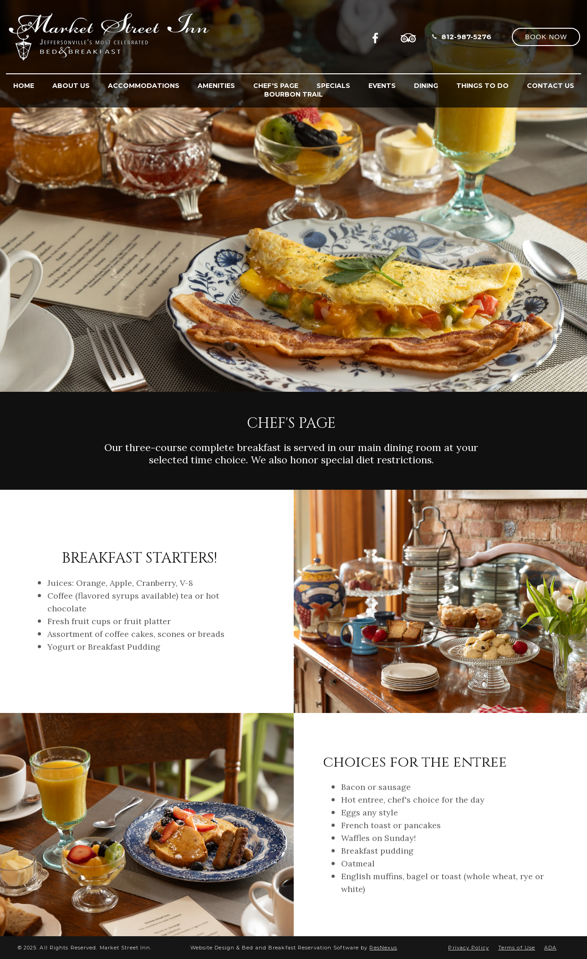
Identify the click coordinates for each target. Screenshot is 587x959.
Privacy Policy (468, 947)
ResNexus (383, 947)
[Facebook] (378, 36)
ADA (550, 947)
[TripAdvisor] (408, 36)
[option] (293, 196)
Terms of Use (516, 947)
